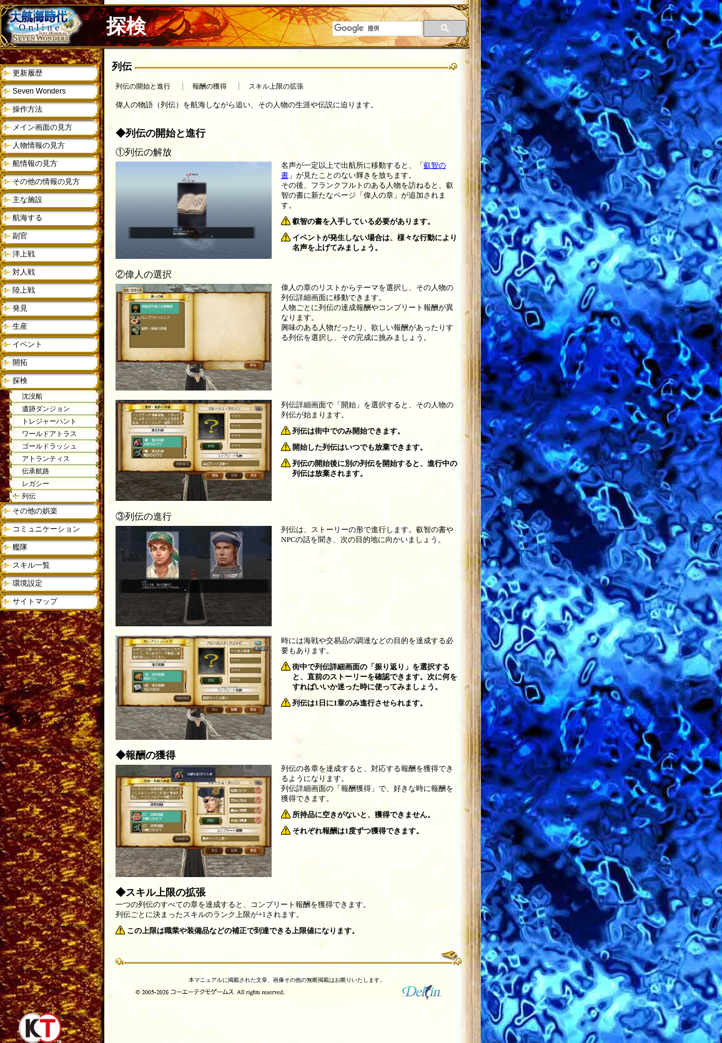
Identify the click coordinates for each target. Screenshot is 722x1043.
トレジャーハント (49, 421)
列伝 (29, 496)
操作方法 (27, 109)
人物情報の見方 (38, 145)
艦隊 (19, 547)
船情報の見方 (34, 163)
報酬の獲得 (209, 86)
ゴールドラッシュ (49, 446)
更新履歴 (27, 73)
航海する (27, 217)
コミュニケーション (46, 529)
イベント (27, 344)
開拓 (19, 362)
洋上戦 (23, 254)
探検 (19, 380)
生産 (19, 326)
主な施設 (27, 199)
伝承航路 (35, 471)
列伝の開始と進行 (143, 86)
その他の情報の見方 (46, 181)
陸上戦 (23, 290)
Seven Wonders (39, 91)
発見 (19, 308)
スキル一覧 (31, 565)
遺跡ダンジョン (46, 408)
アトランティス (46, 458)
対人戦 (23, 272)
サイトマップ (34, 601)
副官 (19, 235)
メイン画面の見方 (42, 127)
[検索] (377, 28)
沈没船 (32, 396)
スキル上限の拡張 (276, 86)
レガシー (35, 483)
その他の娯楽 (34, 511)
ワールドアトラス (49, 433)
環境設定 (27, 583)
